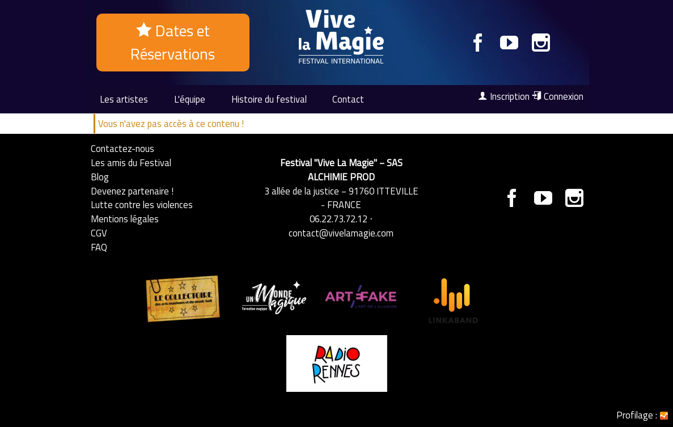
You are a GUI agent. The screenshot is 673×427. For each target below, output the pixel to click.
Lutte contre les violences (142, 204)
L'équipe (189, 99)
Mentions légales (125, 219)
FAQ (99, 247)
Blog (100, 177)
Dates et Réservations (172, 42)
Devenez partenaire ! (132, 191)
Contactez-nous (122, 148)
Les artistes (124, 99)
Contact (348, 99)
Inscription (504, 96)
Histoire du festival (269, 99)
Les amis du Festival (131, 162)
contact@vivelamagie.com (341, 233)
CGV (99, 233)
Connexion (557, 96)
